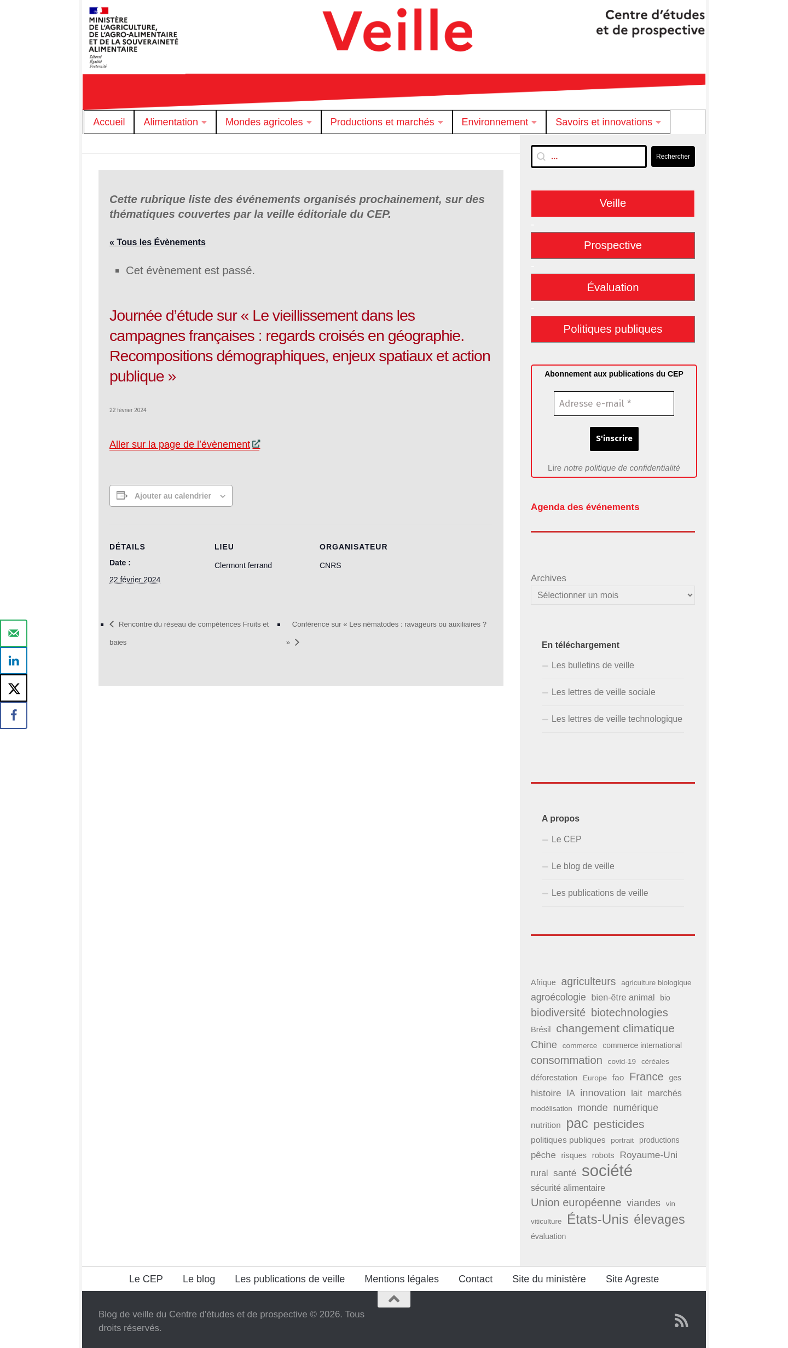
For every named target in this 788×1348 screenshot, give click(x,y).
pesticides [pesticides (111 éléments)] (619, 1120)
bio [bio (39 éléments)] (665, 995)
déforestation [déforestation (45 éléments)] (554, 1073)
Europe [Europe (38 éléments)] (595, 1074)
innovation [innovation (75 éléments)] (602, 1089)
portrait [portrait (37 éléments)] (622, 1137)
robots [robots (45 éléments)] (603, 1152)
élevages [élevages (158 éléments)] (659, 1215)
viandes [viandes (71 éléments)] (643, 1199)
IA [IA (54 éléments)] (570, 1089)
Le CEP (567, 835)
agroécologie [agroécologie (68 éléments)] (558, 993)
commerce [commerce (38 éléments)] (580, 1042)
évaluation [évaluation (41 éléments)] (548, 1232)
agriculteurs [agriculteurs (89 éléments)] (588, 978)
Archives (548, 575)
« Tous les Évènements (157, 242)
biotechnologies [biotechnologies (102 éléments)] (629, 1009)
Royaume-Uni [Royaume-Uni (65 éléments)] (648, 1151)
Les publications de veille (600, 889)
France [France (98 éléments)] (646, 1073)
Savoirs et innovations (603, 122)
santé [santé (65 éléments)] (564, 1169)
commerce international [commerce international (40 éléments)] (642, 1042)
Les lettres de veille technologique (617, 715)
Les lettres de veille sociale (604, 688)
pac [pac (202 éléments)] (577, 1120)
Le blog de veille (583, 862)
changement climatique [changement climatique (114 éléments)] (615, 1025)
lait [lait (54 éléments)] (636, 1089)
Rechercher (673, 156)
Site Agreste (632, 1275)
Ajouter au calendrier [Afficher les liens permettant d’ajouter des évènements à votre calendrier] (173, 497)
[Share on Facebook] (13, 715)
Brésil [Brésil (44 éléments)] (541, 1026)
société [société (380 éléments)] (607, 1167)
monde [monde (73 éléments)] (592, 1104)
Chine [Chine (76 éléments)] (544, 1041)
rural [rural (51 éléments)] (539, 1170)
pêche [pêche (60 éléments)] (543, 1152)
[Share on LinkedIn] (13, 660)
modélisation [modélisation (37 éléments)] (551, 1105)
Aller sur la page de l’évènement (184, 445)
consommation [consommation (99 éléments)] (566, 1057)
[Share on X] (13, 688)
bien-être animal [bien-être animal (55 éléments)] (623, 994)
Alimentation (170, 122)
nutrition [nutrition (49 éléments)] (546, 1121)
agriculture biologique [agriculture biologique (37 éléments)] (656, 979)
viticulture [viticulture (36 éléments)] (546, 1217)
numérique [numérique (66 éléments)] (635, 1104)
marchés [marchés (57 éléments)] (664, 1089)
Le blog (199, 1275)
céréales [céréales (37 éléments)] (655, 1058)
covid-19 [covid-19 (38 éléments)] (622, 1058)
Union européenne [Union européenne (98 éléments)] (576, 1199)
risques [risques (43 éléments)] (574, 1152)
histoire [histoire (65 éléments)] (546, 1089)
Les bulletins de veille (593, 662)
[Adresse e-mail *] (614, 403)
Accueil (109, 122)
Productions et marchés (382, 122)
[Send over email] (13, 633)
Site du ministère (549, 1275)
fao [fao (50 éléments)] (618, 1073)
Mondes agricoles (264, 122)
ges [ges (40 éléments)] (675, 1073)
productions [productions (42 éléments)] (659, 1136)
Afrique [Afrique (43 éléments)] (543, 979)
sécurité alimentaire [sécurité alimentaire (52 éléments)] (568, 1184)
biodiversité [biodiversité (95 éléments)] (558, 1009)
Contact (476, 1275)
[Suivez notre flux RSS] (682, 1317)
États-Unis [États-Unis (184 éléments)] (598, 1215)
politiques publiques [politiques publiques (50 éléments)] (568, 1136)
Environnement (495, 122)
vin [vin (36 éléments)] (670, 1200)
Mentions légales (401, 1275)
